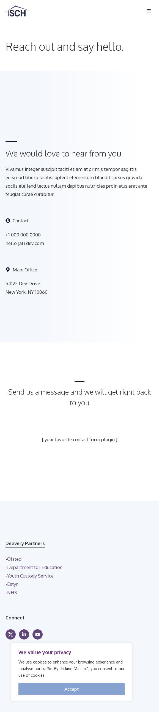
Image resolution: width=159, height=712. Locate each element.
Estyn (12, 584)
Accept (71, 689)
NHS (12, 592)
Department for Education (34, 567)
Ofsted (14, 559)
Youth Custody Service (30, 576)
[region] (71, 672)
